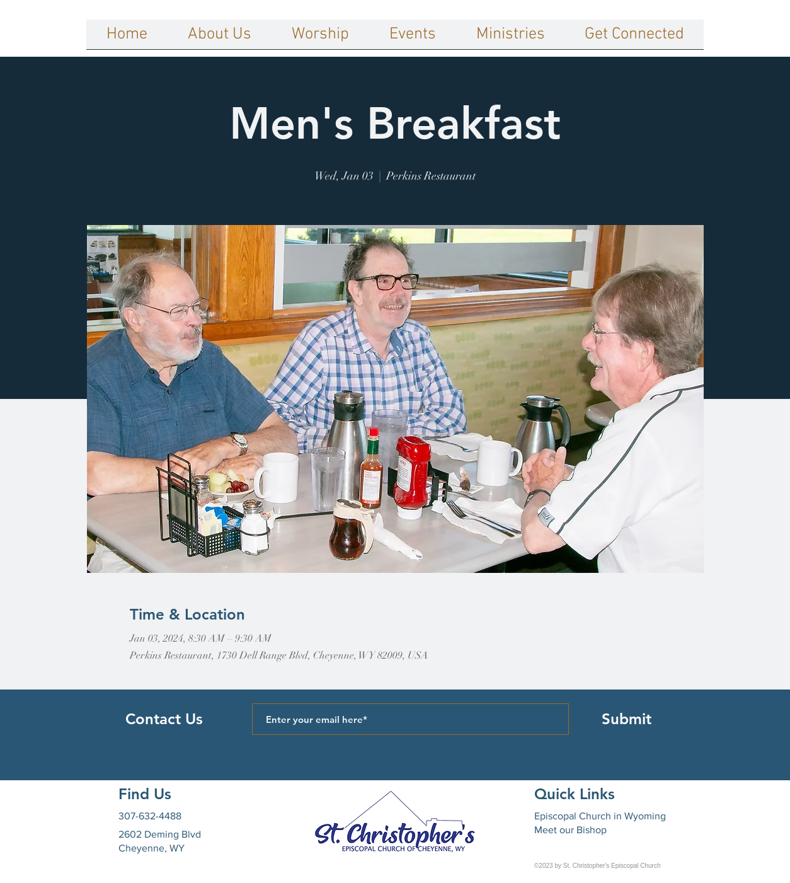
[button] (220, 38)
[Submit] (626, 719)
